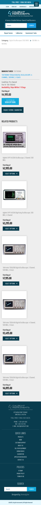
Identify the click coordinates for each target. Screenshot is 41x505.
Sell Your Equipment (20, 448)
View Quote (32, 6)
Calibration (19, 33)
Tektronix (17, 71)
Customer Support (20, 442)
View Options (10, 101)
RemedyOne (25, 494)
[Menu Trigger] (36, 4)
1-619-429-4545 (22, 421)
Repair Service (8, 33)
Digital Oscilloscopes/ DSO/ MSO (19, 40)
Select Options (10, 173)
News (20, 440)
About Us (20, 445)
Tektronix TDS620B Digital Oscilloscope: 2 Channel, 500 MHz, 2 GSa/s (19, 269)
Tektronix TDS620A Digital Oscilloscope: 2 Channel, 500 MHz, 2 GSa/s (19, 379)
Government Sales (31, 33)
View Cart (14, 6)
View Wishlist (23, 6)
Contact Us (20, 460)
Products (20, 437)
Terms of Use (20, 476)
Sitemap (20, 470)
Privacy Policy (20, 473)
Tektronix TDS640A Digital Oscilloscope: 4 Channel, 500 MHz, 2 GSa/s (19, 324)
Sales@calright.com (22, 426)
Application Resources (20, 457)
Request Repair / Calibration (12, 110)
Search (31, 25)
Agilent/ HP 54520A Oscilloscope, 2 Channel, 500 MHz (18, 159)
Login (7, 6)
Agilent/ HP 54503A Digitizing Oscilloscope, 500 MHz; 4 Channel (18, 214)
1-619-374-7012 (22, 424)
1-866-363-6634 (25, 2)
